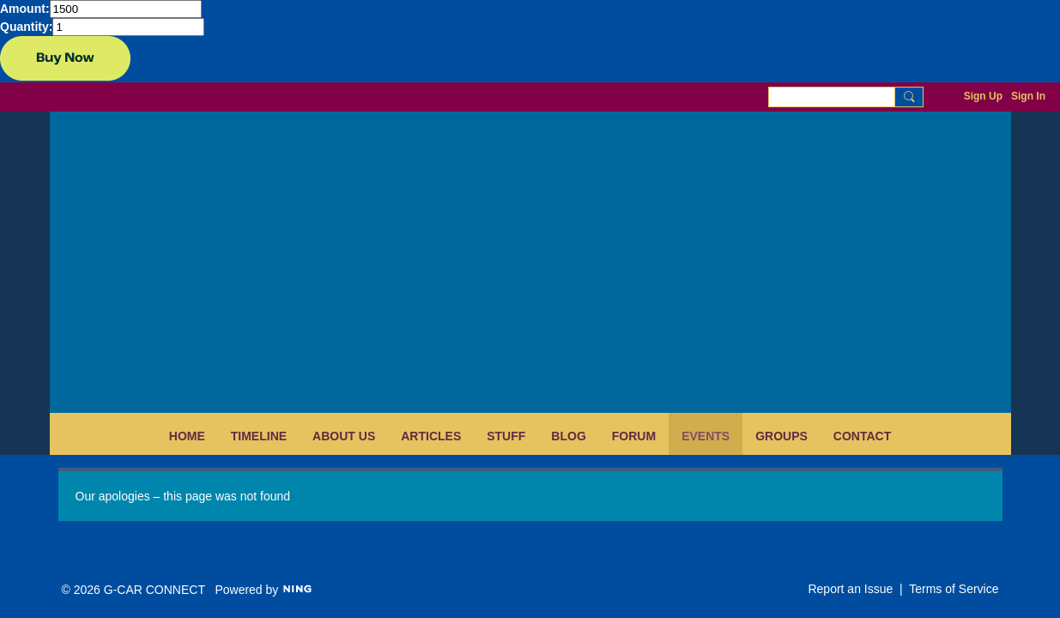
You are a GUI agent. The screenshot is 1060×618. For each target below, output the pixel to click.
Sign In (1028, 96)
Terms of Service (953, 589)
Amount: (25, 8)
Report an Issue (850, 589)
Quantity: (26, 26)
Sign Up (983, 96)
